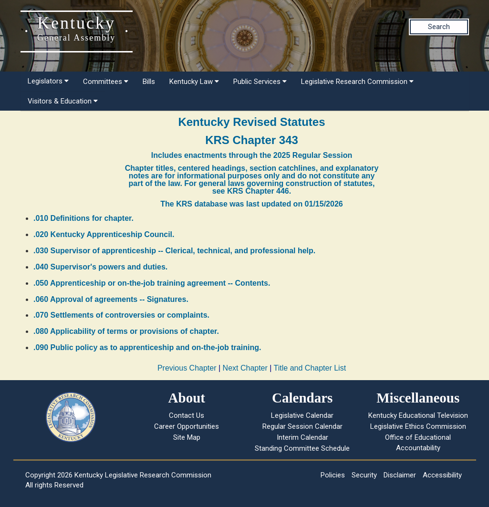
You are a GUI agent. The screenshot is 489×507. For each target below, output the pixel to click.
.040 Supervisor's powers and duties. (100, 267)
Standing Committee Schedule (302, 448)
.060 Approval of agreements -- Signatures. (110, 299)
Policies (333, 475)
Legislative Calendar (302, 415)
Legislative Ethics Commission (418, 426)
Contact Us (186, 415)
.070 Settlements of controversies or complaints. (121, 315)
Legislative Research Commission (357, 81)
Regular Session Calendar (302, 426)
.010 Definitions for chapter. (83, 218)
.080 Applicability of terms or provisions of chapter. (126, 331)
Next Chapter (245, 368)
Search (439, 26)
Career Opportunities (186, 426)
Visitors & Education (63, 101)
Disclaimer (400, 475)
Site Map (186, 437)
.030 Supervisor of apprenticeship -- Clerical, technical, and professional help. (174, 251)
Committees (105, 81)
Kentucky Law (194, 81)
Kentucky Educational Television (418, 415)
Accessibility (442, 475)
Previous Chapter (187, 368)
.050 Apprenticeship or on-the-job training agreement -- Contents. (151, 283)
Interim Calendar (302, 437)
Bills (149, 81)
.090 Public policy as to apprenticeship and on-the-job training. (147, 347)
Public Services (260, 81)
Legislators (48, 81)
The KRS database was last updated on (251, 204)
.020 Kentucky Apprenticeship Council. (103, 234)
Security (364, 475)
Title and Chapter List (310, 368)
